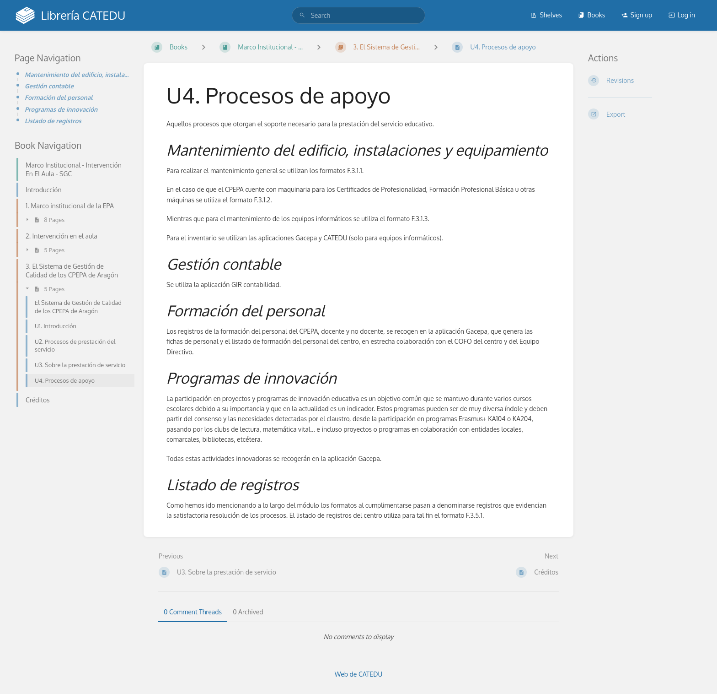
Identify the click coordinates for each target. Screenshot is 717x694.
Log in (682, 15)
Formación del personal (59, 97)
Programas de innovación (61, 109)
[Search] (302, 15)
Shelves (546, 15)
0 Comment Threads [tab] (193, 612)
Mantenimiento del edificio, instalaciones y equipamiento (77, 74)
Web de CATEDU (359, 674)
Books (591, 15)
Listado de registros (53, 121)
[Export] (645, 114)
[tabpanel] (358, 637)
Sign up (636, 15)
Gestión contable (49, 86)
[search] (358, 15)
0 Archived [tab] (248, 612)
